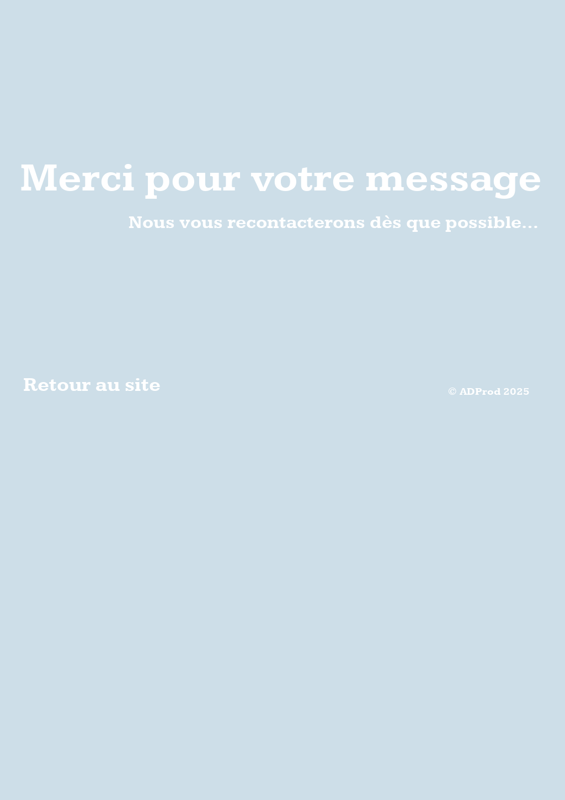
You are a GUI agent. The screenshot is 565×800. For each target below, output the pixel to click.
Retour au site (92, 385)
